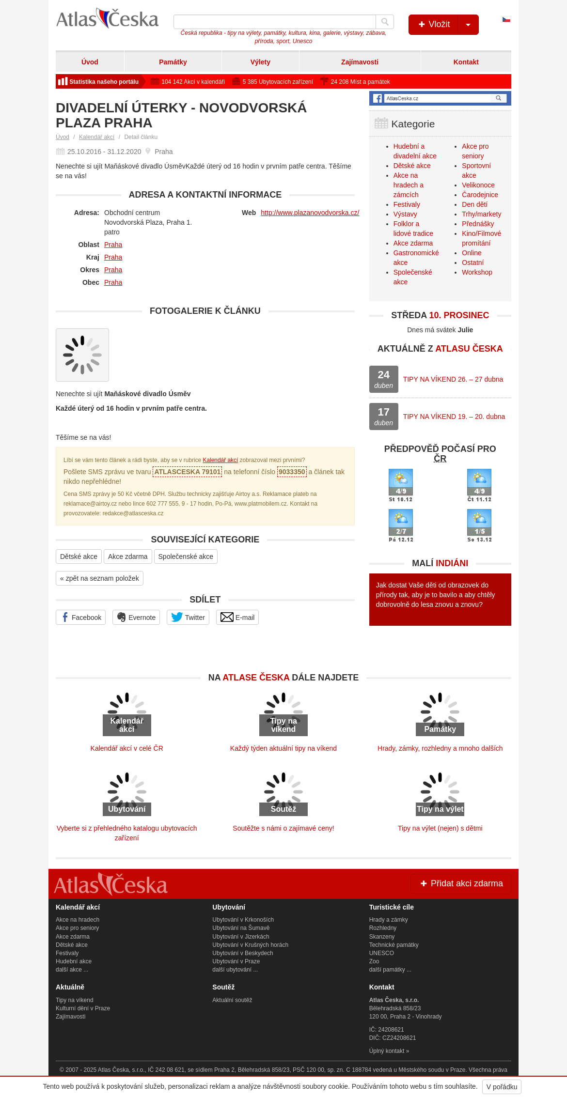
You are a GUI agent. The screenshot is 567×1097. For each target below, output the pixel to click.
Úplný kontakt (387, 1051)
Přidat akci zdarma (461, 883)
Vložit (447, 24)
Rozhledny (383, 928)
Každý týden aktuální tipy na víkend (283, 748)
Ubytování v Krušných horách (250, 945)
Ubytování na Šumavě (240, 928)
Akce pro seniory (77, 928)
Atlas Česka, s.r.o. (121, 1069)
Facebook (80, 617)
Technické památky (394, 945)
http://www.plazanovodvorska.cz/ (310, 212)
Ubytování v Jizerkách (240, 936)
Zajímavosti (359, 62)
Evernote (136, 617)
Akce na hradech (77, 919)
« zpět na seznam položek (99, 578)
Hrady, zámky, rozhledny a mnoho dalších (440, 748)
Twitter (188, 617)
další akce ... (72, 969)
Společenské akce (186, 556)
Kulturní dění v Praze (83, 1008)
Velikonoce (478, 185)
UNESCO (381, 953)
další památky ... (390, 969)
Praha (113, 244)
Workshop (477, 272)
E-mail (237, 617)
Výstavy (405, 214)
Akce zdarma (128, 556)
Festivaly (407, 204)
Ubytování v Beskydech (242, 953)
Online (471, 253)
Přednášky (478, 224)
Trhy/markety (481, 214)
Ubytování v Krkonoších (243, 919)
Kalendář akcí (96, 137)
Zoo (374, 961)
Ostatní (473, 262)
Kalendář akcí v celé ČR (127, 748)
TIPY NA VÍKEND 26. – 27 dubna (453, 379)
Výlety (260, 62)
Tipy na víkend (75, 1000)
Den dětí (475, 204)
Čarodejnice (480, 195)
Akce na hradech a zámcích (409, 185)
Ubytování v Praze (236, 961)
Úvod (89, 62)
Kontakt (466, 62)
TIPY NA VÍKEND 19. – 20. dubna (454, 416)
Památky (173, 62)
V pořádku (502, 1087)
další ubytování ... (235, 969)
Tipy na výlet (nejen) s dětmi (440, 828)
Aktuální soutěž (232, 1000)
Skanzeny (382, 936)
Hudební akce (74, 961)
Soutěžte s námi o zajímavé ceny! (283, 828)
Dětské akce (78, 556)
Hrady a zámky (388, 919)
